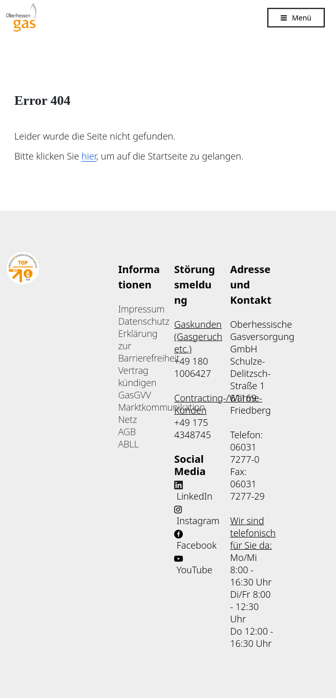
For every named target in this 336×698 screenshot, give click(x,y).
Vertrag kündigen (137, 376)
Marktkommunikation (161, 407)
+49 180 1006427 (192, 367)
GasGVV (134, 395)
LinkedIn (195, 496)
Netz (127, 419)
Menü (301, 17)
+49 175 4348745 (192, 428)
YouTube (195, 570)
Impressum (141, 309)
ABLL (128, 444)
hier (88, 156)
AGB (127, 431)
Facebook (197, 545)
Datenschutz (144, 321)
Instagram (198, 520)
